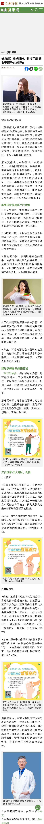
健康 (3, 53)
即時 (21, 3)
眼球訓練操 (10, 373)
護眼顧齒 (11, 52)
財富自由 (39, 3)
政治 (32, 3)
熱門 (27, 3)
